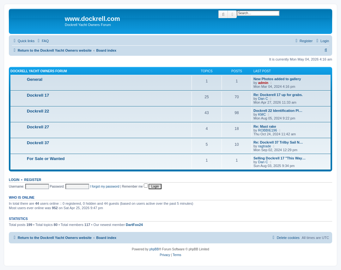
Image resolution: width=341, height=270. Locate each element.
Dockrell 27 (38, 127)
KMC (262, 114)
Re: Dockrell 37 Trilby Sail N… (278, 142)
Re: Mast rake (264, 126)
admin (263, 83)
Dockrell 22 (38, 111)
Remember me (135, 186)
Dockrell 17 (38, 95)
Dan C (263, 98)
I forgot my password (104, 186)
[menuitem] (42, 41)
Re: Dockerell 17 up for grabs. (278, 95)
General (34, 79)
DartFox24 (134, 225)
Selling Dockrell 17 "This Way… (279, 158)
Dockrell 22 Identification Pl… (277, 111)
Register (32, 180)
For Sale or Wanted (46, 158)
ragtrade (264, 146)
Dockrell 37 (38, 142)
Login (14, 180)
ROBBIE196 (267, 130)
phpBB (154, 249)
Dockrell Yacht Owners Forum (38, 71)
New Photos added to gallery (277, 79)
